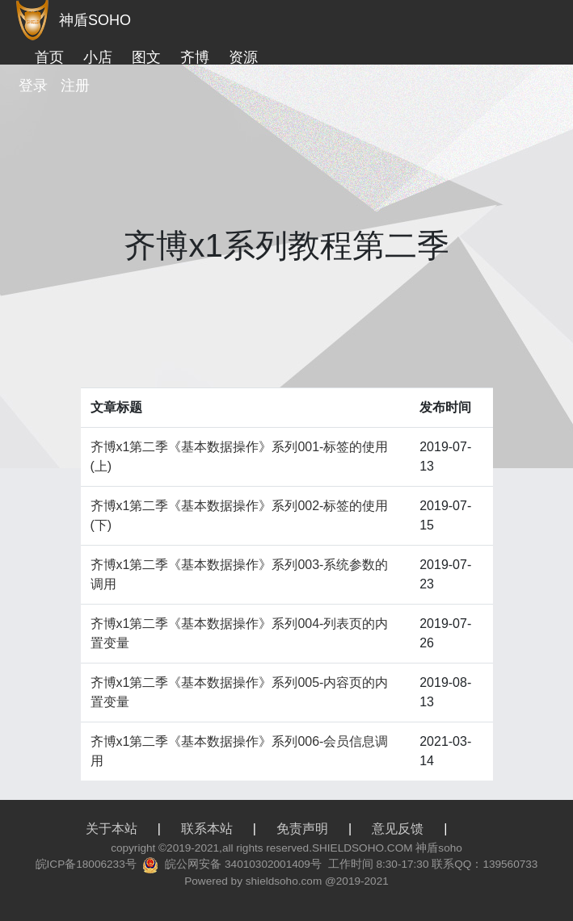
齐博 (194, 57)
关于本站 (111, 828)
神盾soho (438, 848)
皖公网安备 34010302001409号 (243, 864)
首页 (49, 57)
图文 (146, 57)
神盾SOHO (95, 20)
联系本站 (207, 828)
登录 (33, 85)
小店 (97, 57)
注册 (75, 85)
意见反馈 (397, 828)
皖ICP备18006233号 (86, 864)
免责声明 (302, 828)
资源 (243, 57)
